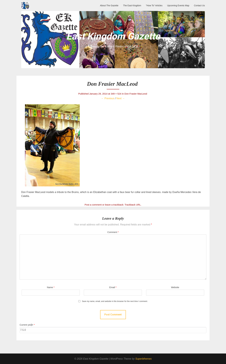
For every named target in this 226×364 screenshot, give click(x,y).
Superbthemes (143, 358)
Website (175, 287)
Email (113, 287)
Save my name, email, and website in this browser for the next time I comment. (115, 301)
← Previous (107, 98)
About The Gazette (109, 5)
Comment (113, 232)
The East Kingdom (132, 5)
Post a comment (93, 204)
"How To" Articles (154, 5)
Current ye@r (27, 325)
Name (50, 287)
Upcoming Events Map (178, 5)
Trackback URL (133, 204)
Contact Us (199, 5)
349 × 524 (116, 93)
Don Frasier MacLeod (136, 93)
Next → (120, 98)
